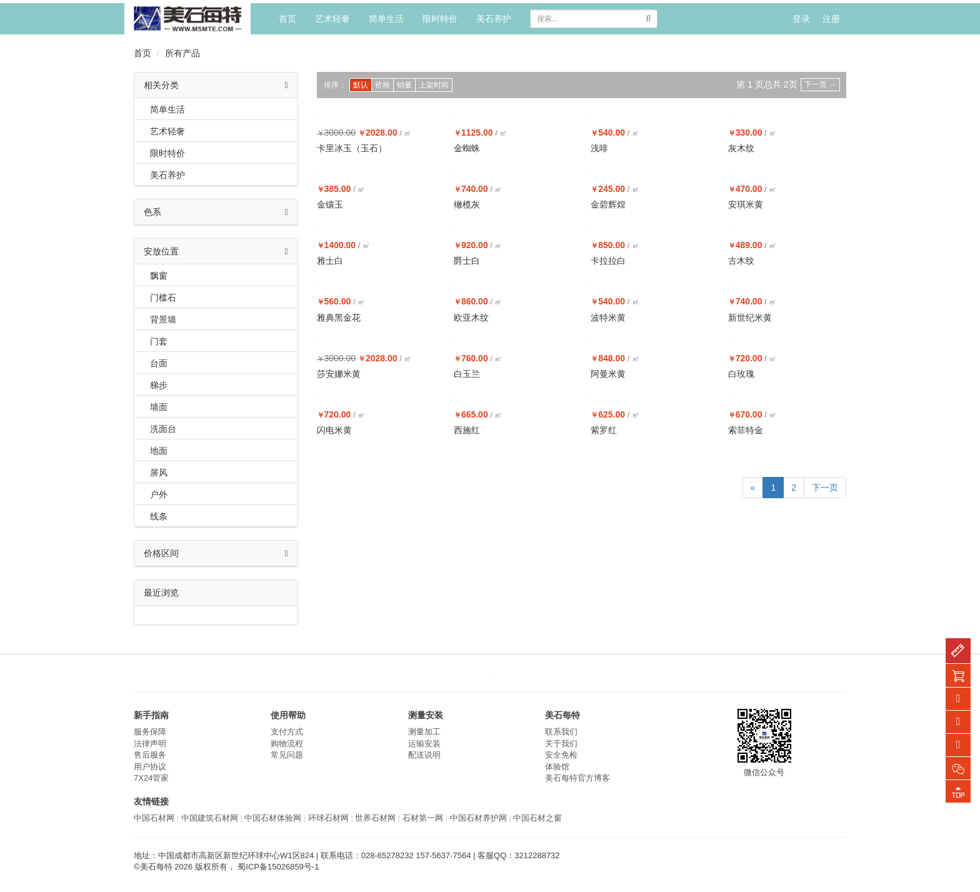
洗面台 (163, 429)
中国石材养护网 (478, 818)
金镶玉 (330, 204)
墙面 (159, 407)
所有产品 (182, 53)
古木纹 (741, 261)
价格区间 (216, 553)
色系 (216, 212)
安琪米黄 (745, 204)
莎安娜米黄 (339, 374)
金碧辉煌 (608, 204)
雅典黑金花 (339, 318)
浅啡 (599, 148)
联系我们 (561, 731)
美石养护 (493, 19)
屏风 (159, 473)
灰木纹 (741, 148)
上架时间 (434, 85)
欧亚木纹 (471, 318)
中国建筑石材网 (209, 818)
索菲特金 (745, 430)
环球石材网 (328, 818)
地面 (159, 451)
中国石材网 (154, 818)
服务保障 (150, 731)
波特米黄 (608, 318)
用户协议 (150, 766)
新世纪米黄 (750, 318)
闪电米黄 (334, 430)
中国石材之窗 (537, 818)
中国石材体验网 (272, 818)
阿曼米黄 (608, 374)
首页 (287, 19)
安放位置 (216, 251)
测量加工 (424, 731)
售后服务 (150, 754)
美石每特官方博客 (577, 778)
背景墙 (163, 319)
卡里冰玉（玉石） (352, 148)
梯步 (159, 385)
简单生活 (386, 19)
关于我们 (561, 743)
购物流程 (287, 743)
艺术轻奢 (332, 19)
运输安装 (424, 743)
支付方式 (287, 731)
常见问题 (287, 754)
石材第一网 (422, 818)
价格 (382, 85)
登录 (801, 19)
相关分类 (216, 85)
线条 (159, 516)
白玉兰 (467, 374)
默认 (360, 85)
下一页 (820, 84)
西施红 (467, 430)
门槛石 (163, 298)
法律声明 (150, 743)
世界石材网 (375, 818)
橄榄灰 (467, 204)
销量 (404, 85)
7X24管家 (151, 778)
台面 (159, 363)
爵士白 (467, 261)
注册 (831, 19)
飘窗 (159, 276)
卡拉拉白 (608, 261)
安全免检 (561, 754)
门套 (159, 341)
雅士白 (330, 261)
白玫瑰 (741, 374)
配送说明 (424, 754)
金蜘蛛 (467, 148)
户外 (159, 494)
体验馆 (557, 766)
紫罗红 (604, 430)
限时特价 (440, 19)
